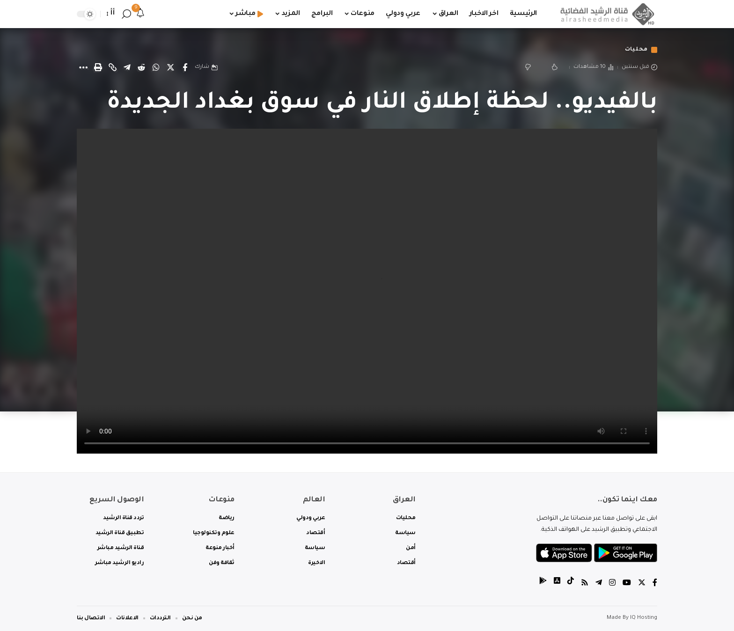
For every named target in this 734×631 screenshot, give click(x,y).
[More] (83, 67)
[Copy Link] (112, 67)
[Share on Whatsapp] (155, 67)
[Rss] (584, 584)
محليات (636, 50)
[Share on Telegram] (126, 67)
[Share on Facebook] (184, 67)
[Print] (97, 67)
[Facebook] (655, 584)
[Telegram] (598, 584)
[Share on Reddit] (141, 67)
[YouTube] (627, 584)
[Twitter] (642, 584)
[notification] (140, 14)
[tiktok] (570, 584)
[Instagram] (612, 584)
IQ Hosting (643, 618)
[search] (126, 14)
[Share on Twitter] (170, 67)
